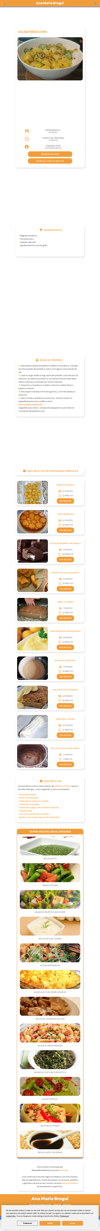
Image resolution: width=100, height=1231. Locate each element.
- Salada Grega (25, 810)
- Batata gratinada (27, 794)
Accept (72, 1223)
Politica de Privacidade (40, 1204)
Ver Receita (65, 501)
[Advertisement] (50, 16)
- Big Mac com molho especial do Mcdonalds (39, 817)
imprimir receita (50, 154)
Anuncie (57, 1204)
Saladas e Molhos (62, 786)
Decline (50, 1223)
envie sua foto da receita (50, 161)
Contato (67, 1204)
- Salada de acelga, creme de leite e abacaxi (38, 807)
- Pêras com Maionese (28, 797)
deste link (63, 1170)
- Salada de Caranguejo (29, 804)
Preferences (27, 1223)
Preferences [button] (64, 1216)
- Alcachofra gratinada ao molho (33, 814)
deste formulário (70, 1183)
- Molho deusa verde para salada (33, 801)
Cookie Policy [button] (11, 1216)
